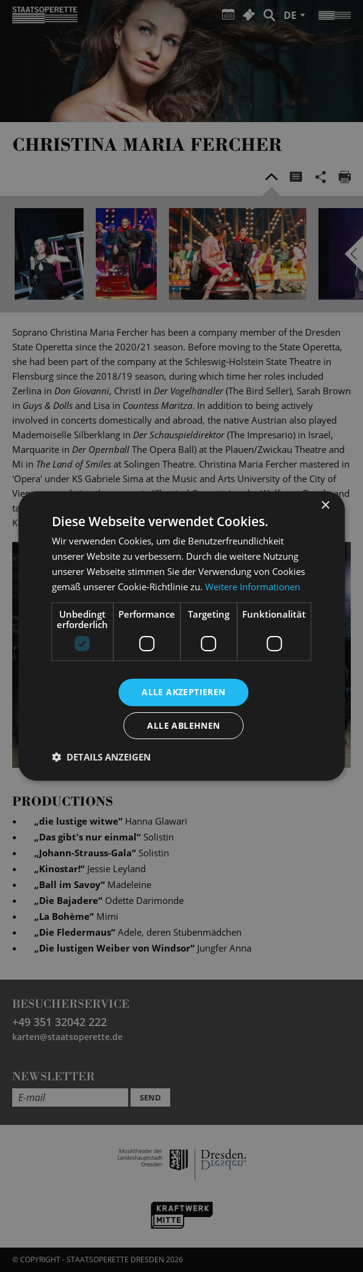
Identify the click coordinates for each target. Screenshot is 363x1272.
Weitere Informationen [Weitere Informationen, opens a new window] (252, 586)
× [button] (324, 505)
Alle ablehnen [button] (183, 725)
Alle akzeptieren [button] (183, 692)
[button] (101, 756)
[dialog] (181, 636)
